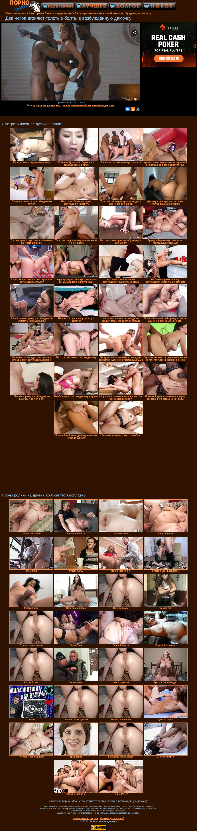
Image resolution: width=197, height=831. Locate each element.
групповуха (39, 105)
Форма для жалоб (112, 818)
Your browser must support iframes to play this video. (70, 62)
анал (58, 105)
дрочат (66, 105)
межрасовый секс (81, 105)
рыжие (51, 105)
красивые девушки (103, 105)
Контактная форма (85, 818)
